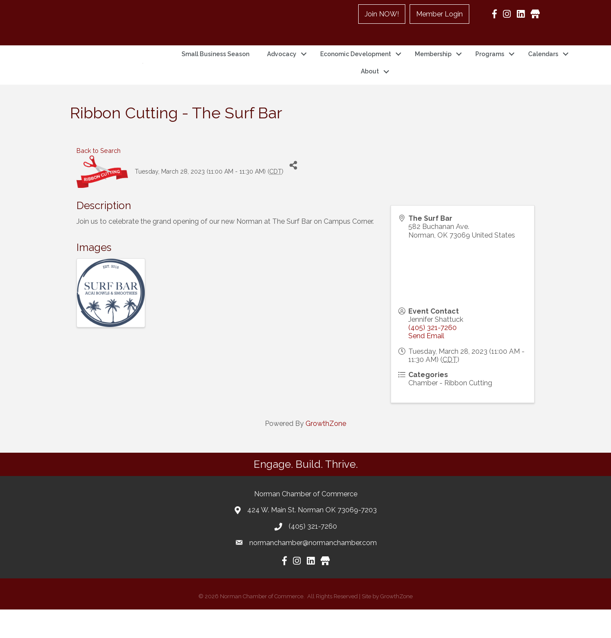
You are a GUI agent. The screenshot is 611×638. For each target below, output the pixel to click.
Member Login (439, 14)
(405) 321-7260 (432, 356)
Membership (433, 68)
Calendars (543, 68)
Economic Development (355, 68)
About (370, 85)
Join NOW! (382, 14)
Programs (489, 68)
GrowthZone (326, 452)
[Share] (293, 193)
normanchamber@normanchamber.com (313, 571)
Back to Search (98, 179)
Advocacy (281, 68)
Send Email (426, 364)
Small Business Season (215, 68)
